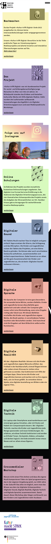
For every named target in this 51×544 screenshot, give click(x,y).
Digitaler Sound (11, 232)
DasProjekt (9, 78)
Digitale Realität (10, 353)
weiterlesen (8, 56)
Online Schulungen (11, 178)
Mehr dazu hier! (10, 51)
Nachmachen (11, 21)
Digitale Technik (10, 412)
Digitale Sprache (10, 291)
